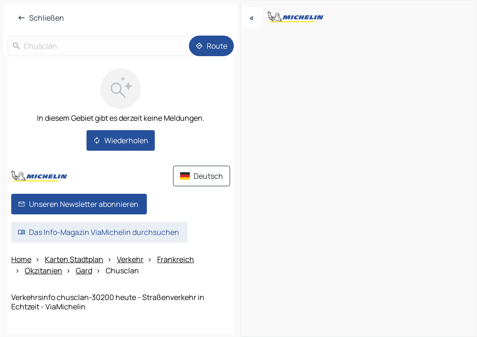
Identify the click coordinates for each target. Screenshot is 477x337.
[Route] (211, 46)
